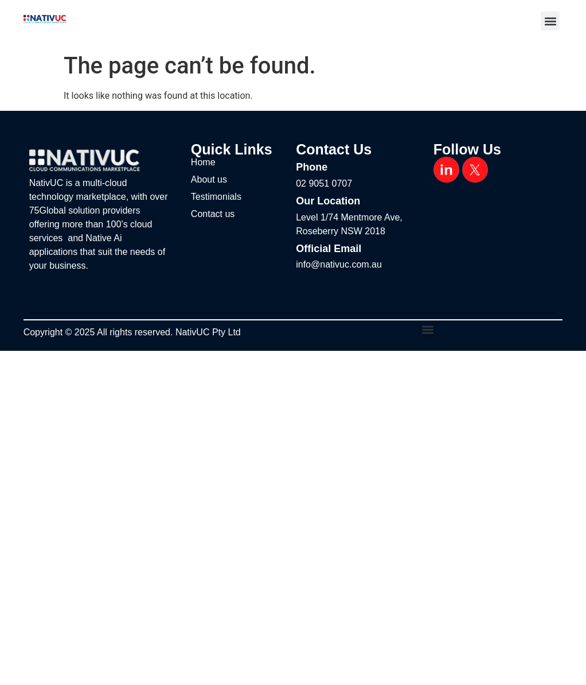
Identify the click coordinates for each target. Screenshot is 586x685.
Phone (311, 167)
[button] (550, 20)
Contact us (213, 214)
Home (203, 162)
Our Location (328, 201)
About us (209, 179)
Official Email (328, 248)
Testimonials (216, 197)
